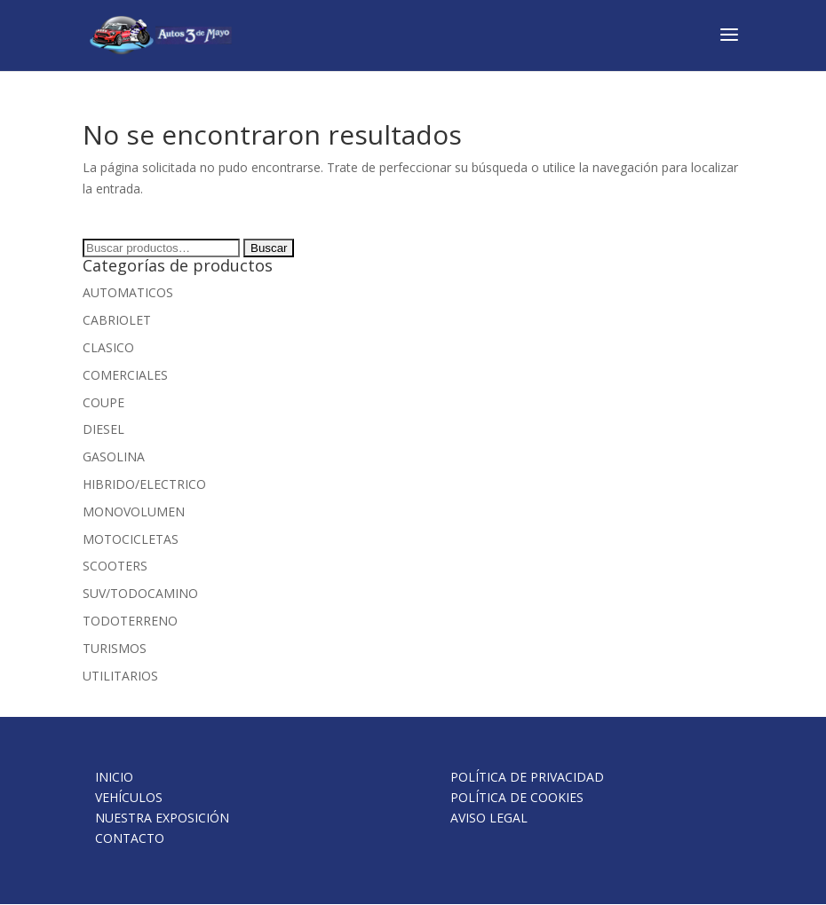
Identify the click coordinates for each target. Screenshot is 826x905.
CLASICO (108, 347)
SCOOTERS (115, 565)
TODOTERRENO (130, 620)
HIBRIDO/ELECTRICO (144, 484)
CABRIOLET (117, 319)
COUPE (103, 402)
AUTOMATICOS (128, 292)
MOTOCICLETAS (131, 539)
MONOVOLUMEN (134, 511)
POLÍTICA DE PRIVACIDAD (527, 776)
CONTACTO (129, 838)
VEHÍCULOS (129, 797)
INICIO (114, 776)
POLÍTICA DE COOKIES (517, 797)
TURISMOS (115, 648)
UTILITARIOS (120, 675)
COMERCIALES (125, 374)
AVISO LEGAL (489, 817)
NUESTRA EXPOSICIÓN (162, 817)
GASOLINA (114, 456)
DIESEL (103, 429)
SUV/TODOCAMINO (140, 593)
